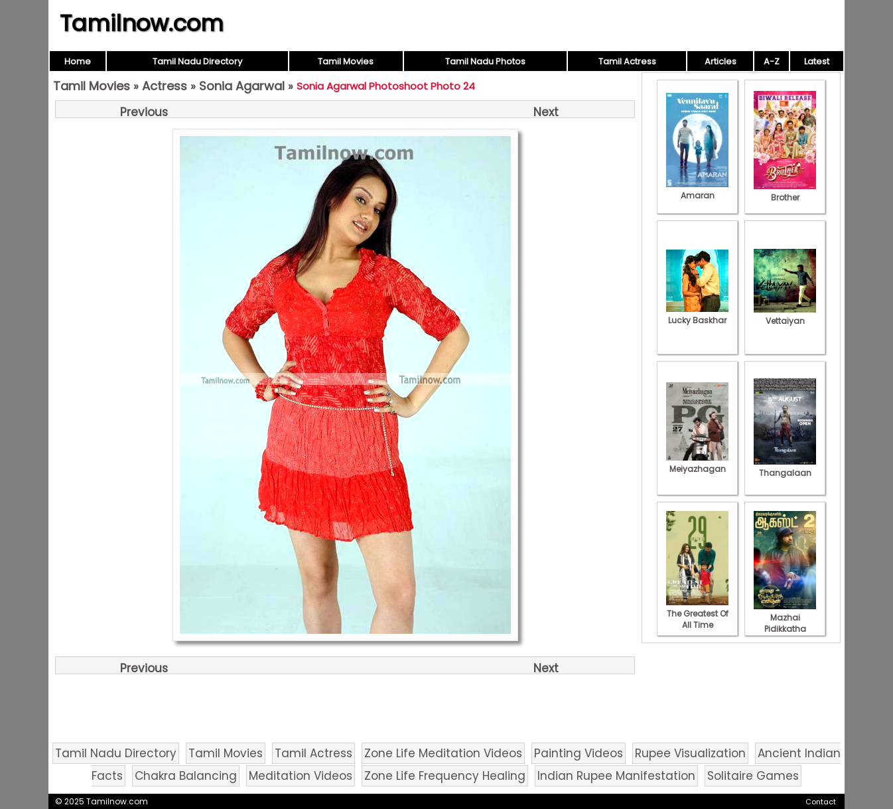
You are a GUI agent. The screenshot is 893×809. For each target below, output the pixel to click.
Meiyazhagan (697, 463)
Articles (720, 61)
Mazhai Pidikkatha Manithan (785, 623)
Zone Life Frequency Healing (444, 776)
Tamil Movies (346, 61)
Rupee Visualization (690, 753)
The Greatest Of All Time (697, 613)
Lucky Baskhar (697, 314)
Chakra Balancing (186, 776)
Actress (164, 86)
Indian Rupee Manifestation (616, 776)
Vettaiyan (785, 315)
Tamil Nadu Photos (485, 61)
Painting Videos (578, 753)
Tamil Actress (627, 61)
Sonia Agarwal (242, 86)
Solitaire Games (753, 776)
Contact (820, 801)
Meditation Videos (300, 776)
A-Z (772, 61)
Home (77, 61)
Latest (816, 61)
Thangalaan (785, 467)
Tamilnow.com (142, 23)
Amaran (697, 190)
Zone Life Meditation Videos (443, 753)
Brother (785, 192)
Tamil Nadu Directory (197, 61)
